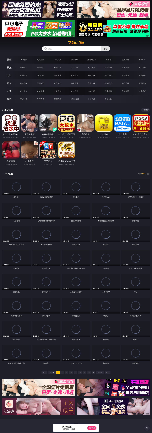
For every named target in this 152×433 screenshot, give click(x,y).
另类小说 (108, 91)
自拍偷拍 (40, 67)
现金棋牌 (125, 59)
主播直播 (125, 67)
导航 (9, 99)
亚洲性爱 (23, 75)
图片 (9, 83)
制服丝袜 (91, 75)
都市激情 (23, 91)
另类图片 (142, 83)
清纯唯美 (108, 83)
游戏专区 (74, 59)
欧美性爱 (74, 75)
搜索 (105, 48)
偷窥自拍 (23, 83)
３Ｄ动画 (74, 67)
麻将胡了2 (91, 59)
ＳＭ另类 (142, 67)
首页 (44, 372)
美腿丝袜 (91, 83)
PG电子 (24, 59)
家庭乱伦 (40, 91)
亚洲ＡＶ (23, 67)
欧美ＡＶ (57, 67)
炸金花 (108, 59)
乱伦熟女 (125, 75)
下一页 (100, 372)
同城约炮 (23, 99)
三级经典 (7, 174)
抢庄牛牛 (142, 59)
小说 (9, 91)
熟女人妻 (91, 67)
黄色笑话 (125, 91)
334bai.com (76, 43)
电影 (9, 75)
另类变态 (142, 75)
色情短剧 (108, 99)
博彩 (9, 59)
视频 (9, 67)
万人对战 (57, 59)
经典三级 (108, 75)
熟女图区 (125, 83)
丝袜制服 (108, 67)
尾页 (107, 372)
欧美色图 (57, 83)
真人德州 (40, 59)
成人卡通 (57, 75)
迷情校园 (91, 91)
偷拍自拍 (40, 75)
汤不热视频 (74, 99)
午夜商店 (40, 99)
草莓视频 (57, 99)
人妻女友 (57, 91)
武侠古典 (74, 91)
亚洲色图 (40, 83)
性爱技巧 (142, 91)
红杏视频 (91, 99)
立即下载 (92, 428)
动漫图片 (74, 83)
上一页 (52, 372)
